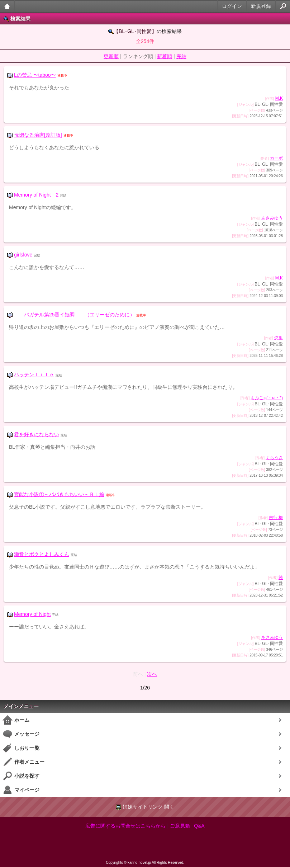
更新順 (111, 56)
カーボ (276, 158)
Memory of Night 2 (36, 195)
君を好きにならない (36, 434)
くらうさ (274, 457)
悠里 (278, 337)
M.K (279, 98)
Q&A (199, 826)
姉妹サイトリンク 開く (145, 807)
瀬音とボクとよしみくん (41, 554)
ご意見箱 (180, 826)
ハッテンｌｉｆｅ (34, 374)
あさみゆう (272, 218)
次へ (152, 674)
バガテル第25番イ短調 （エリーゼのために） (74, 314)
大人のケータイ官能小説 (7, 6)
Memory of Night (32, 614)
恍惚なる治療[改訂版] (38, 135)
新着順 (164, 56)
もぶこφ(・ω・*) (267, 397)
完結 (181, 56)
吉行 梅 (276, 517)
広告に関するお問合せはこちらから (125, 826)
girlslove (23, 255)
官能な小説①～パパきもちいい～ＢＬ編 (59, 494)
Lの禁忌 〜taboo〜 (35, 75)
